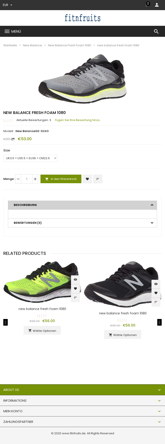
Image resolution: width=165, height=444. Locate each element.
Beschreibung (25, 205)
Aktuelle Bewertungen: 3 (33, 120)
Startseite (10, 45)
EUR (7, 5)
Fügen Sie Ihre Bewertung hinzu (77, 120)
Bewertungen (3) (28, 223)
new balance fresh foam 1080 (42, 309)
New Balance (32, 45)
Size (6, 150)
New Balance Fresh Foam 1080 (69, 45)
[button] (116, 64)
